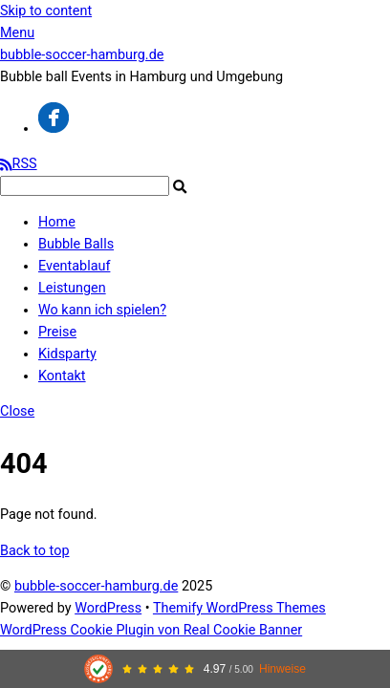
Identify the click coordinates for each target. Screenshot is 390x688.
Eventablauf (74, 266)
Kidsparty (67, 354)
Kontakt (62, 376)
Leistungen (72, 288)
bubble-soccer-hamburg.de (96, 586)
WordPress (108, 608)
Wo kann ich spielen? (102, 310)
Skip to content (46, 11)
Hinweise (282, 669)
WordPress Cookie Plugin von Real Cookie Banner (151, 630)
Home (57, 222)
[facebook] (53, 128)
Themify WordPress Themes (239, 608)
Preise (57, 332)
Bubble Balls (76, 244)
